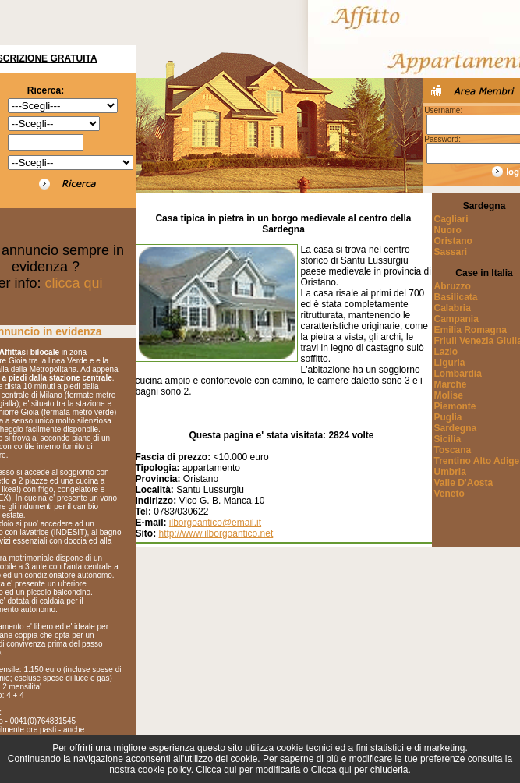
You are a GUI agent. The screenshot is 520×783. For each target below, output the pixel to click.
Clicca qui (216, 769)
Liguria (449, 362)
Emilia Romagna (470, 329)
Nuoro (448, 230)
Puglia (448, 417)
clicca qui (74, 283)
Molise (448, 395)
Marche (450, 384)
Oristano (453, 241)
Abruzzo (452, 286)
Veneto (449, 493)
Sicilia (448, 439)
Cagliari (451, 219)
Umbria (450, 471)
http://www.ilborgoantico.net (216, 533)
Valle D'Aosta (463, 482)
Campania (456, 319)
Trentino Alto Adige (477, 460)
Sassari (451, 251)
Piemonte (455, 406)
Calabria (452, 308)
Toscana (453, 450)
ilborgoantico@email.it (215, 522)
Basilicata (456, 297)
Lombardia (458, 373)
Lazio (446, 351)
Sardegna (455, 428)
